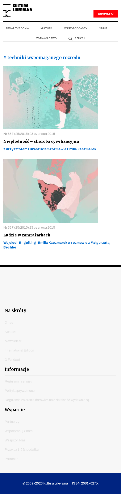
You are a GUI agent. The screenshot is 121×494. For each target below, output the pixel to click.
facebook (22, 299)
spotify (98, 299)
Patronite (11, 459)
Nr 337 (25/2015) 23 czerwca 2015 (29, 134)
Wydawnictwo (46, 38)
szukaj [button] (80, 38)
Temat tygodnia (17, 28)
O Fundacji (12, 359)
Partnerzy (12, 421)
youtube (38, 299)
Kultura (47, 28)
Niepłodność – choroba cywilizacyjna (40, 141)
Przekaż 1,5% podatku (22, 449)
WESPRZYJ (105, 13)
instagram (53, 299)
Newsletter (13, 341)
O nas (9, 322)
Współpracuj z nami (19, 431)
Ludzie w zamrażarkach (26, 235)
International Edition (19, 350)
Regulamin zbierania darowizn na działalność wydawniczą (47, 400)
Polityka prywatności (20, 390)
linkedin (83, 299)
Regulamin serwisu (18, 381)
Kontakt (11, 332)
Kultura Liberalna (17, 11)
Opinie (103, 28)
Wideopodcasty (75, 28)
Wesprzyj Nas (15, 440)
